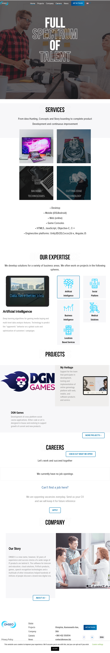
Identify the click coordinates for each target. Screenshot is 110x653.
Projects (40, 3)
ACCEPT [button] (55, 649)
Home (32, 3)
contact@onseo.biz (63, 639)
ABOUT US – (41, 598)
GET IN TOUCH (78, 3)
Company (50, 3)
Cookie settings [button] (97, 644)
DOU (102, 637)
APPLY (55, 510)
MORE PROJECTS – (93, 435)
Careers (59, 3)
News (66, 3)
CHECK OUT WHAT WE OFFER (80, 454)
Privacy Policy (7, 639)
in (92, 637)
